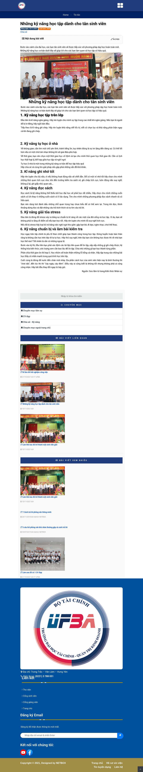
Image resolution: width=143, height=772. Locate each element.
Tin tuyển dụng (102, 767)
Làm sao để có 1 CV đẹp (31, 572)
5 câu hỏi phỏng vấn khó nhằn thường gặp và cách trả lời (43, 527)
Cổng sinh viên (29, 696)
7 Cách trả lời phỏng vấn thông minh (35, 512)
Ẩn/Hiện (115, 39)
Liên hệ (118, 767)
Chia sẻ (23, 32)
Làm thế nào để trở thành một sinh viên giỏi (38, 445)
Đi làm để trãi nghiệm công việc (34, 372)
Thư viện (26, 690)
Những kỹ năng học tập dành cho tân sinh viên (39, 404)
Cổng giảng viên (30, 702)
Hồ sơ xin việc (114, 763)
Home (66, 15)
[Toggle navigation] (120, 5)
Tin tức (77, 15)
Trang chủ (27, 708)
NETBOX (61, 763)
